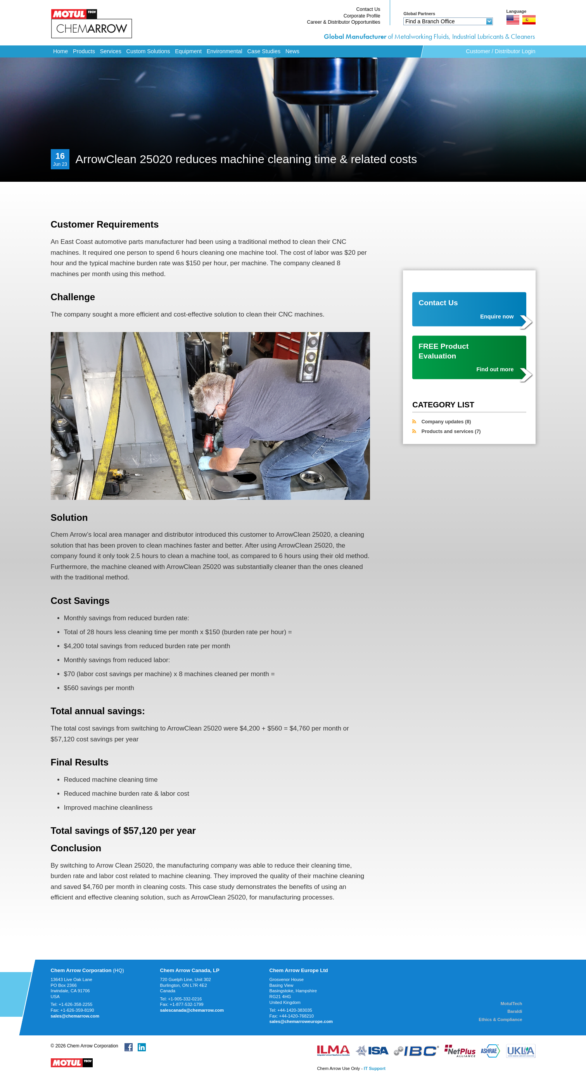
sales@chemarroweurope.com (301, 1021)
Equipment (188, 51)
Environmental (224, 51)
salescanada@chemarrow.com (192, 1010)
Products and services (451, 431)
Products (84, 51)
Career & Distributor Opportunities (343, 22)
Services (110, 51)
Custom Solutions (148, 51)
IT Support (374, 1068)
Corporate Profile (362, 16)
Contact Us (368, 9)
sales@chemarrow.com (75, 1016)
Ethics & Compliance (500, 1019)
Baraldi (514, 1011)
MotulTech (511, 1003)
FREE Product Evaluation (465, 358)
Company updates (446, 422)
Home (60, 51)
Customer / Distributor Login (500, 51)
